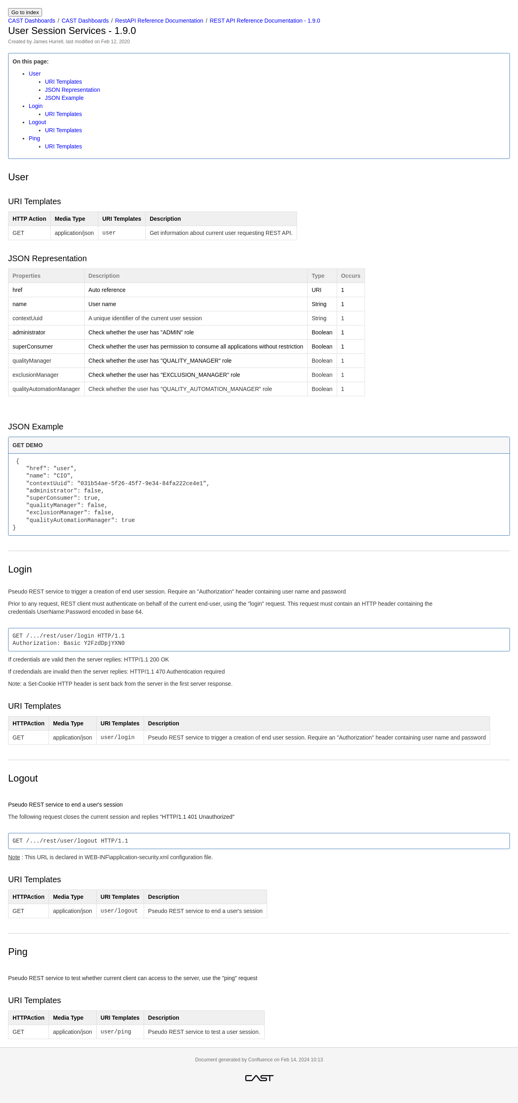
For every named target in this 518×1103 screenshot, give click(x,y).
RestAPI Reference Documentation (159, 20)
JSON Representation (72, 90)
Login (35, 106)
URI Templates (63, 81)
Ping (34, 138)
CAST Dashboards (31, 20)
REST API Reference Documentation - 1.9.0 (265, 20)
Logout (37, 122)
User (35, 73)
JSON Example (64, 98)
